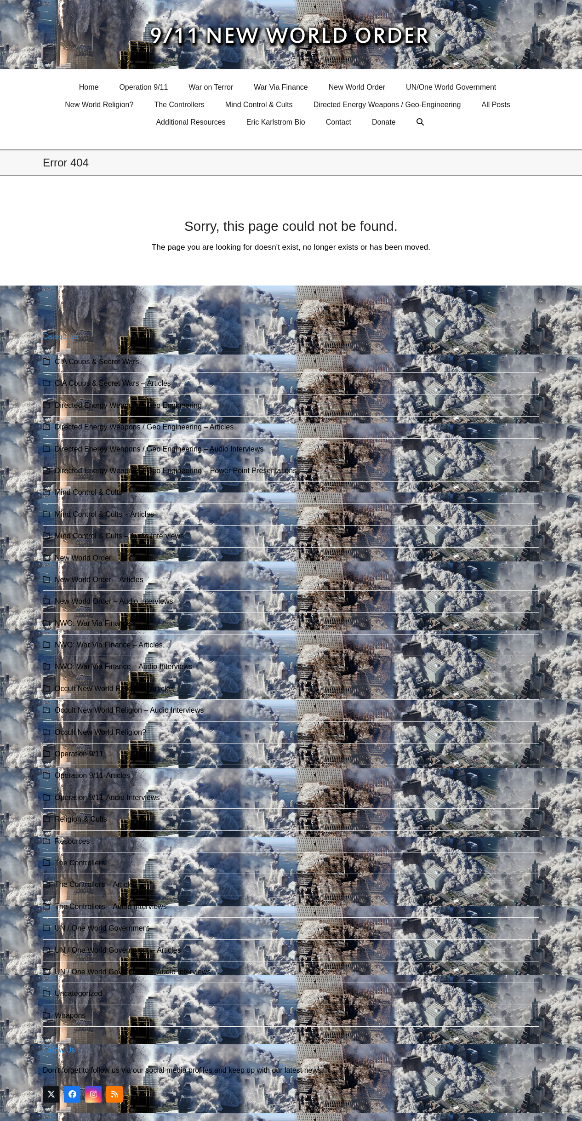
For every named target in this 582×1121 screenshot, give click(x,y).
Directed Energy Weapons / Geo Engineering (128, 405)
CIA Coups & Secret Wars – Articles (113, 383)
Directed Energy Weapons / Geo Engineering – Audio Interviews (159, 449)
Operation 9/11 (79, 754)
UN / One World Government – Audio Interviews (133, 972)
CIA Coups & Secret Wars (97, 362)
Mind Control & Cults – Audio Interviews (119, 536)
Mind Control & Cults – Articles (104, 514)
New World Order (83, 558)
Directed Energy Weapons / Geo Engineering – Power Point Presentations (176, 471)
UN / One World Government (102, 928)
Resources (72, 841)
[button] (421, 122)
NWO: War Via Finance (93, 623)
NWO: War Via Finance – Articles (109, 645)
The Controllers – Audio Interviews (111, 906)
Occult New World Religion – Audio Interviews (129, 710)
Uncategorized (78, 993)
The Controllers (80, 863)
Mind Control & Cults (88, 492)
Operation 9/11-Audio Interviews (107, 797)
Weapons (70, 1015)
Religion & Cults (81, 819)
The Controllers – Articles (96, 884)
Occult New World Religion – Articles (114, 688)
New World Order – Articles (99, 579)
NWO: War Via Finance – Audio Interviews (124, 666)
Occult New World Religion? (100, 732)
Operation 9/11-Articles (92, 775)
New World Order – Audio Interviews (114, 601)
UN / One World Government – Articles (118, 950)
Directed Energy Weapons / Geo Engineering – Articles (144, 427)
